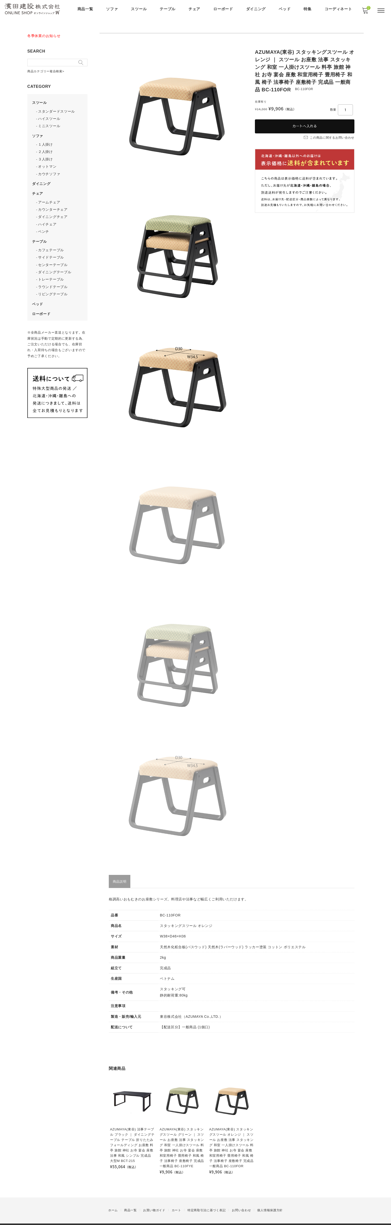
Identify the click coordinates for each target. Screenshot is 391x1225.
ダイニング (256, 9)
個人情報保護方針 (270, 1201)
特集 (308, 9)
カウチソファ (50, 169)
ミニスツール (50, 123)
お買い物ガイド (154, 1201)
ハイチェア (48, 218)
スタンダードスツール (57, 109)
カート (176, 1201)
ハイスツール (50, 116)
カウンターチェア (53, 204)
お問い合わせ (241, 1201)
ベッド (285, 9)
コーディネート (338, 9)
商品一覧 (85, 9)
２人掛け (46, 148)
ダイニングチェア (53, 211)
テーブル (168, 9)
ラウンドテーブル (53, 279)
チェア (195, 9)
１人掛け (46, 141)
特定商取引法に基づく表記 (206, 1201)
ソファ (112, 9)
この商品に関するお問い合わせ (329, 137)
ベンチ (44, 225)
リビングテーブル (53, 286)
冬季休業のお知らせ (44, 36)
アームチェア (50, 197)
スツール (139, 9)
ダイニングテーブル (55, 265)
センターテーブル (53, 258)
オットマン (48, 162)
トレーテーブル (52, 272)
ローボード (224, 9)
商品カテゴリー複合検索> (46, 70)
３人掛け (46, 155)
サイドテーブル (52, 251)
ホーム (113, 1201)
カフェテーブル (52, 243)
